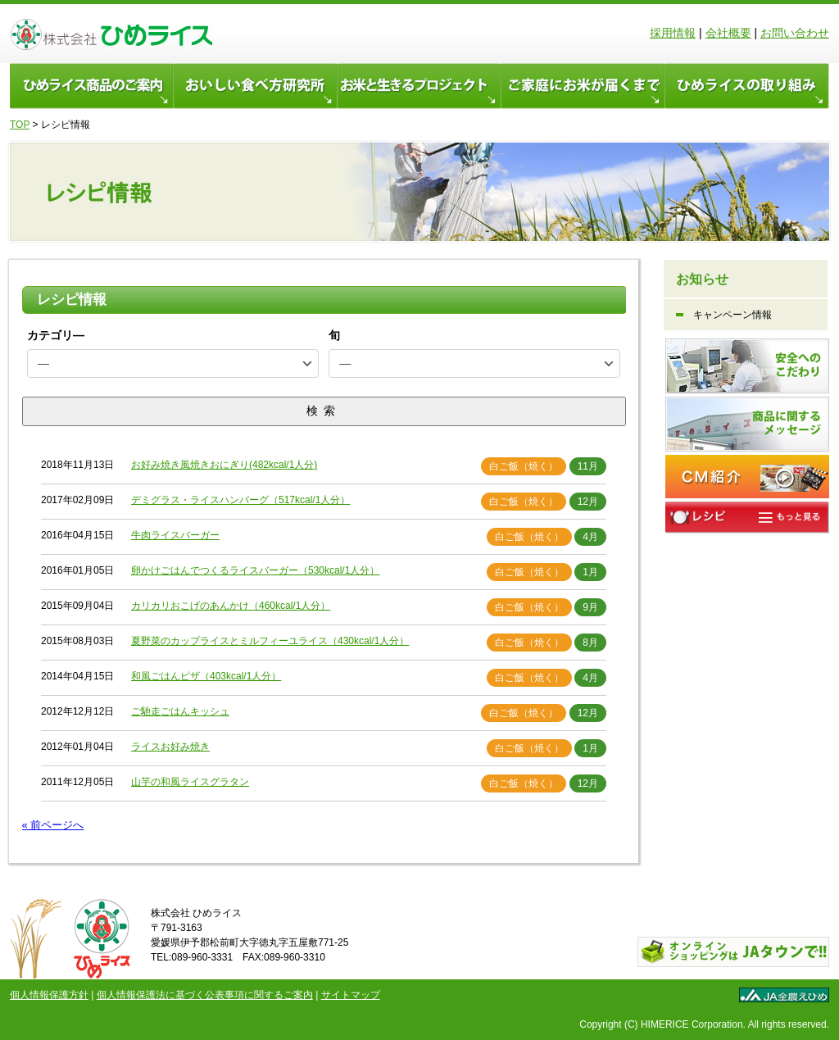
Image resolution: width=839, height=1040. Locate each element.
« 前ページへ (53, 825)
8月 (590, 642)
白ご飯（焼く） (523, 466)
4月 (590, 537)
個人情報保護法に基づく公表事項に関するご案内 (205, 995)
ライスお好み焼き (170, 746)
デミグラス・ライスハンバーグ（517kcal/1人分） (240, 500)
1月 (590, 572)
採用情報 (673, 32)
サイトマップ (350, 995)
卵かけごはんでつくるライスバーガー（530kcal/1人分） (255, 570)
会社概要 (728, 32)
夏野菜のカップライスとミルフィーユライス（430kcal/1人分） (270, 641)
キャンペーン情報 (732, 314)
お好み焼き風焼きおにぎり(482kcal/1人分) (224, 464)
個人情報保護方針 (49, 995)
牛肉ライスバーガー (175, 535)
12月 (588, 501)
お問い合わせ (794, 32)
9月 (590, 607)
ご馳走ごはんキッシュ (180, 711)
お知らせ (702, 279)
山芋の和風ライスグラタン (190, 782)
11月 (588, 466)
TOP (19, 124)
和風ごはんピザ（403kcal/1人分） (206, 676)
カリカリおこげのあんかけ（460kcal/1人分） (230, 605)
